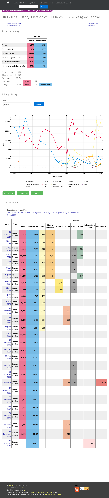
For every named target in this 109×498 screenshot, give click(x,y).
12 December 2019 (7, 234)
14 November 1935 (6, 390)
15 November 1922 (6, 434)
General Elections (20, 3)
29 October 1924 (7, 415)
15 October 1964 (7, 342)
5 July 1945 (6, 382)
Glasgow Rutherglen (54, 212)
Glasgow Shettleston (71, 212)
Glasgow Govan (13, 212)
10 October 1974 (7, 310)
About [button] (69, 3)
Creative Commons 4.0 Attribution (40, 492)
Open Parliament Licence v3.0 (54, 494)
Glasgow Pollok (39, 212)
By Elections (33, 3)
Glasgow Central (45, 10)
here (22, 488)
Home (5, 10)
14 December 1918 (7, 443)
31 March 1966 (31, 10)
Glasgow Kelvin (26, 212)
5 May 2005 (11, 215)
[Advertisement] (54, 466)
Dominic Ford (13, 485)
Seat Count (60, 3)
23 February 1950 (7, 374)
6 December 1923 (7, 424)
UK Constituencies (47, 3)
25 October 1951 (7, 365)
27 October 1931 (7, 399)
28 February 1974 (7, 320)
